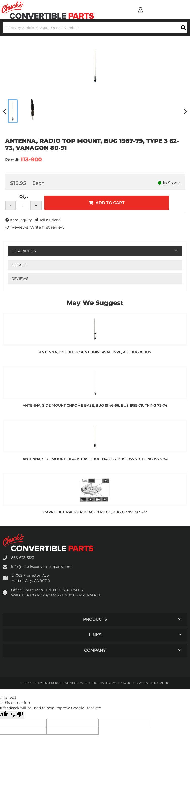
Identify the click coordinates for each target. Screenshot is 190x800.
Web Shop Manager (153, 683)
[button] (95, 27)
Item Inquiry (21, 220)
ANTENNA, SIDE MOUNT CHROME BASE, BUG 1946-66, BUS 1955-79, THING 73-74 (95, 405)
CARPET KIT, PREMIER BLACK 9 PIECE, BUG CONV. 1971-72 (95, 512)
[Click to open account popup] (140, 10)
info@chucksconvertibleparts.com (41, 566)
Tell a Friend (50, 220)
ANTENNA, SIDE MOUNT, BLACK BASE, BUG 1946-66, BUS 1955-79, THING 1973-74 (95, 459)
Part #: (12, 159)
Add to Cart (110, 202)
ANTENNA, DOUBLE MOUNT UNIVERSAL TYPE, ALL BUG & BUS (95, 352)
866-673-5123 (22, 557)
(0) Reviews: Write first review (34, 227)
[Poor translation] (16, 715)
